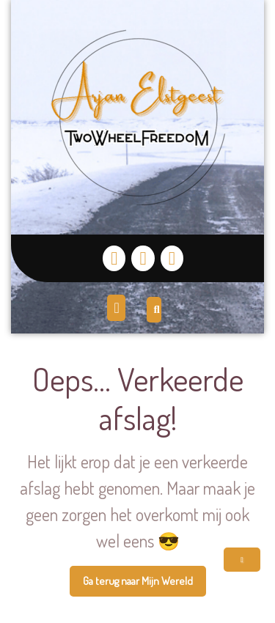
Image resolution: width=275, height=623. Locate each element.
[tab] (118, 308)
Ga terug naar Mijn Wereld (144, 584)
